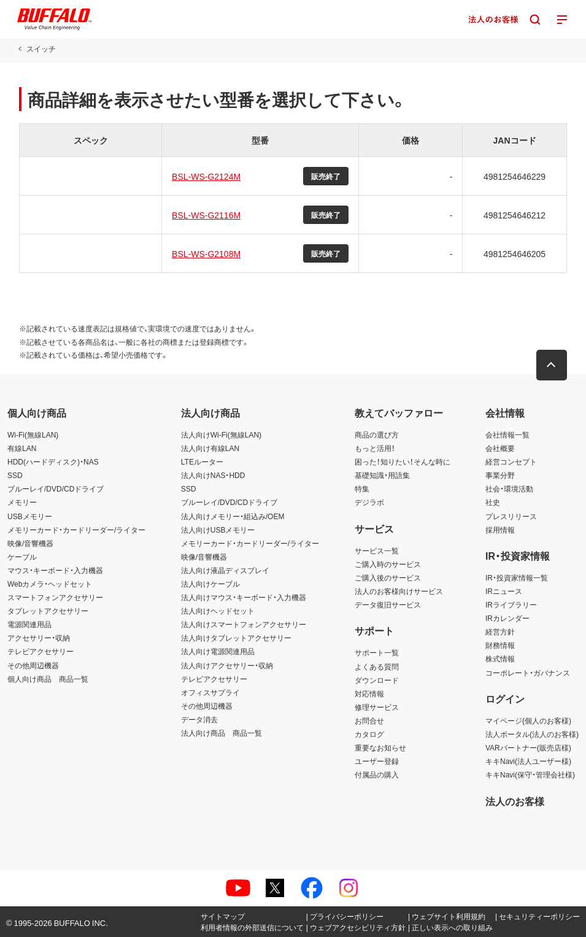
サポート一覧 (377, 652)
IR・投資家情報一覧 (516, 577)
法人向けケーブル (210, 583)
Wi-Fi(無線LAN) (32, 434)
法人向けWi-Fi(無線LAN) (221, 434)
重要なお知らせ (380, 747)
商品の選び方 (377, 434)
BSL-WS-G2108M (205, 253)
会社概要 (500, 447)
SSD (15, 474)
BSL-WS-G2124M (205, 176)
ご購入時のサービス (388, 563)
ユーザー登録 (377, 760)
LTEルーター (202, 461)
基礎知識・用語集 (382, 474)
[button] (552, 365)
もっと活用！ (375, 447)
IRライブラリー (511, 604)
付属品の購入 (377, 774)
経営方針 (500, 631)
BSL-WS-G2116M (205, 215)
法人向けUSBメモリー (218, 529)
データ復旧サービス (388, 604)
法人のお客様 (514, 800)
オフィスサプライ (210, 692)
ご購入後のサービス (388, 577)
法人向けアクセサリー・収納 (227, 665)
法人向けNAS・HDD (213, 474)
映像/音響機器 (30, 543)
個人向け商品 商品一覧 (47, 678)
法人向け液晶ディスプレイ (225, 570)
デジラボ (369, 501)
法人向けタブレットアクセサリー (236, 637)
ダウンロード (377, 679)
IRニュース (503, 590)
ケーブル (22, 556)
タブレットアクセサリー (47, 610)
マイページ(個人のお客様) (528, 720)
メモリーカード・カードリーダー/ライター (76, 529)
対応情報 (369, 693)
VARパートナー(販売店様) (528, 747)
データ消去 (199, 719)
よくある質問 (377, 666)
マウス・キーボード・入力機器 (55, 570)
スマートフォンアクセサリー (55, 597)
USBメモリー (29, 516)
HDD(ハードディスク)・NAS (53, 461)
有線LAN (21, 447)
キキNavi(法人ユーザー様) (528, 760)
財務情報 (500, 644)
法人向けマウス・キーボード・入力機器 (243, 597)
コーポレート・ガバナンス (527, 672)
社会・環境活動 (509, 488)
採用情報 (500, 529)
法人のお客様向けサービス (399, 590)
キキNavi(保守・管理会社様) (530, 774)
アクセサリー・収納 (38, 637)
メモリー (22, 501)
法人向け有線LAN (210, 447)
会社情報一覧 (507, 434)
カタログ (369, 733)
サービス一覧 (377, 550)
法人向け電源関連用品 (218, 651)
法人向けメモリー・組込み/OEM (233, 516)
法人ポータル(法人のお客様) (532, 733)
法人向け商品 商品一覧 (221, 732)
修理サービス (377, 706)
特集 (362, 488)
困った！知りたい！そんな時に (402, 461)
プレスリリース (511, 516)
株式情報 (500, 658)
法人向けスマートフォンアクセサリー (243, 624)
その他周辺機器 (33, 665)
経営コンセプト (511, 461)
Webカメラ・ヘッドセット (49, 583)
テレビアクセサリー (40, 651)
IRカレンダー (507, 617)
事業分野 (500, 474)
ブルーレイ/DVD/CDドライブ (55, 488)
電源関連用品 (29, 624)
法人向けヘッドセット (218, 610)
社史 (492, 501)
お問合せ (369, 720)
